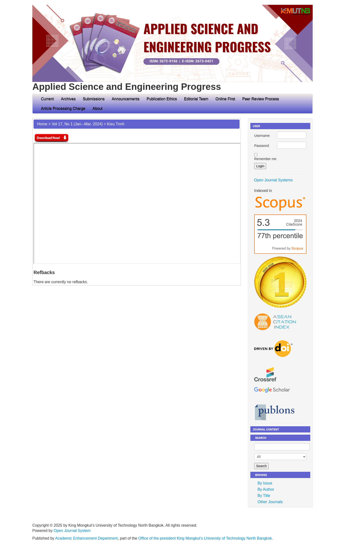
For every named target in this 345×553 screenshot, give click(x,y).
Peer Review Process (260, 99)
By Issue (265, 483)
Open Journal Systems (273, 180)
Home (42, 124)
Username (262, 136)
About (99, 108)
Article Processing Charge (63, 108)
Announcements (125, 99)
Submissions (94, 99)
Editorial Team (196, 99)
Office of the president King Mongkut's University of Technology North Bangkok (205, 538)
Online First (225, 99)
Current (47, 99)
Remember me (265, 159)
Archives (68, 99)
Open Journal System (72, 531)
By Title (264, 496)
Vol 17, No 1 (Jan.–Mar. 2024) (77, 124)
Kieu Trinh (115, 124)
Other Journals (270, 502)
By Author (266, 489)
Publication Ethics (162, 99)
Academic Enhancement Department (86, 538)
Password (261, 146)
